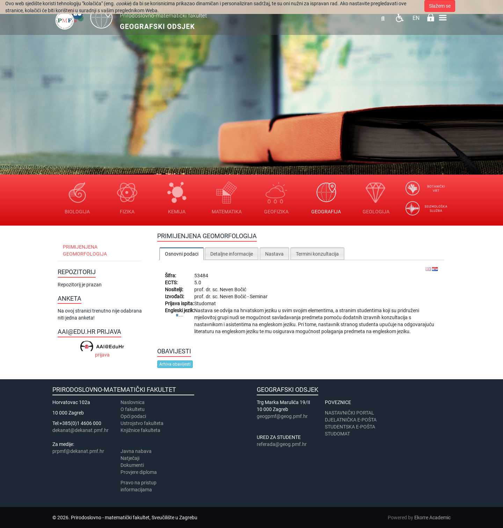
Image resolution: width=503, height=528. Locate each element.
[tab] (181, 253)
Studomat (205, 303)
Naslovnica (133, 402)
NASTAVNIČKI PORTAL (349, 413)
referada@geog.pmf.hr (282, 444)
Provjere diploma (139, 472)
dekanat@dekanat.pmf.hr (80, 430)
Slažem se (440, 6)
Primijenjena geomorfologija (85, 250)
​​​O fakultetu (133, 409)
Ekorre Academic (432, 517)
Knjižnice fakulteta (140, 430)
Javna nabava (136, 451)
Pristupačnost (399, 18)
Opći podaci (133, 416)
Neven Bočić (233, 289)
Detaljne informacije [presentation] (231, 254)
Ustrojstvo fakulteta (142, 423)
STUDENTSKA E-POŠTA (350, 427)
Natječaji (130, 458)
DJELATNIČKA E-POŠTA (351, 420)
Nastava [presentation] (274, 254)
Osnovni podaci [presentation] (181, 254)
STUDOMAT (337, 434)
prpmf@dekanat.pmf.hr (78, 451)
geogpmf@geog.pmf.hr (282, 416)
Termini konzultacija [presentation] (317, 254)
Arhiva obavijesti (175, 364)
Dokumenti (132, 465)
